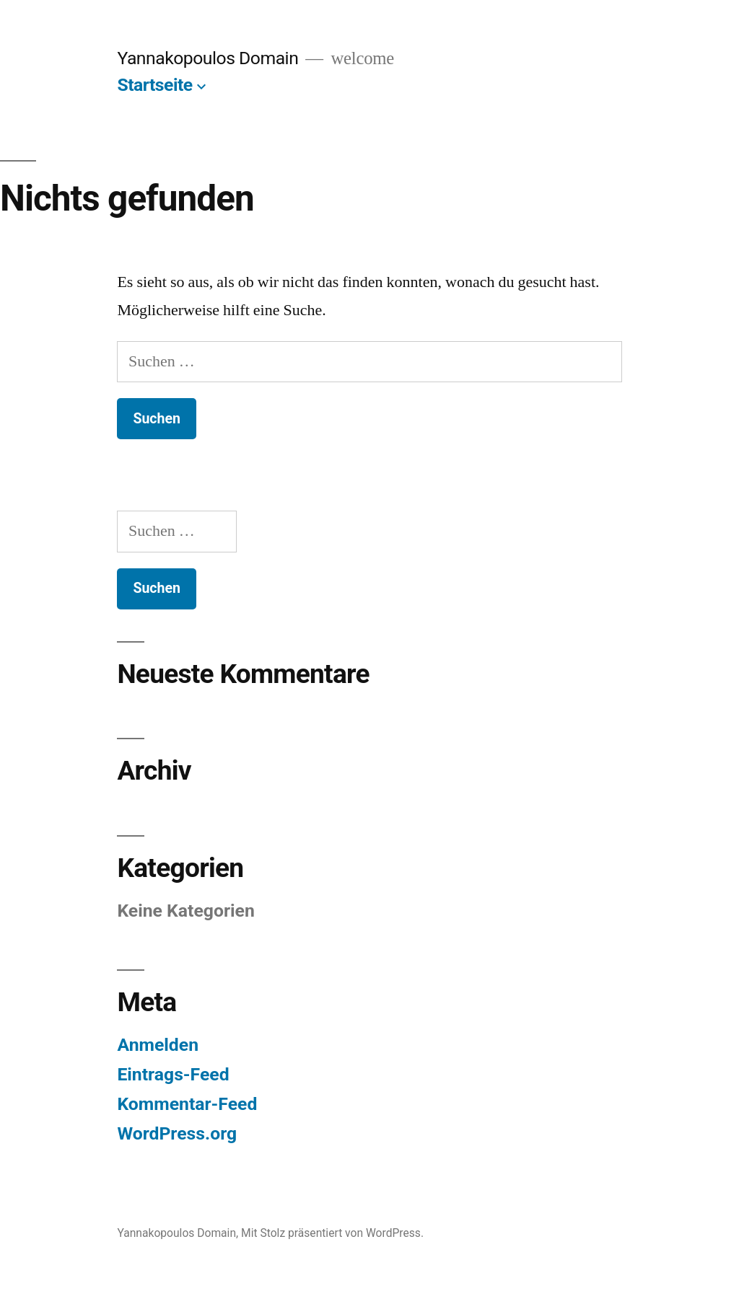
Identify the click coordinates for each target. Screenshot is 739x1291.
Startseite (154, 84)
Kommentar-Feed (187, 1103)
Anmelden (157, 1044)
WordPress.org (177, 1133)
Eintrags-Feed (173, 1074)
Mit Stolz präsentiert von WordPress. (332, 1233)
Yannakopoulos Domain (207, 58)
